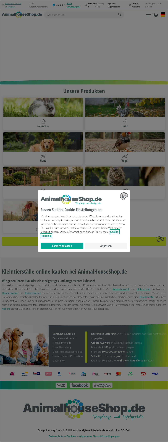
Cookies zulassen (62, 246)
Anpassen (106, 246)
